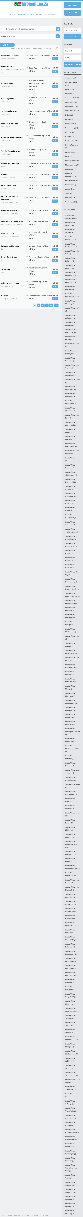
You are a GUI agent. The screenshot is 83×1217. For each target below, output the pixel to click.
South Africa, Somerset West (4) (72, 1009)
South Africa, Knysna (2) (70, 644)
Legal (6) (68, 156)
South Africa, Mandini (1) (70, 673)
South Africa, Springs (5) (70, 1031)
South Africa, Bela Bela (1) (72, 252)
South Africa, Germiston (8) (70, 494)
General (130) (70, 136)
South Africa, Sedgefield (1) (70, 995)
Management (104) (72, 161)
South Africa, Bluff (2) (72, 309)
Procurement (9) (71, 180)
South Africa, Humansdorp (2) (71, 580)
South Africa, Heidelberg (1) (70, 537)
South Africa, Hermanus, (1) (70, 559)
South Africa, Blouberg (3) (70, 302)
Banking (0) (69, 89)
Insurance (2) (70, 152)
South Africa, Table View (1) (72, 1080)
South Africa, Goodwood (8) (70, 516)
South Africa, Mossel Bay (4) (70, 740)
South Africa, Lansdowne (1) (70, 666)
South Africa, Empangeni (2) (70, 480)
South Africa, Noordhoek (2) (70, 778)
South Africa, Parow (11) (70, 821)
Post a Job (44, 1215)
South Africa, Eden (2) (72, 459)
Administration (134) (71, 83)
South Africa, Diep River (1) (72, 416)
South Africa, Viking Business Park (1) (71, 1168)
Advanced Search (51, 14)
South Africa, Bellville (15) (70, 259)
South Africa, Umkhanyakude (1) (72, 1130)
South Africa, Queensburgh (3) (71, 902)
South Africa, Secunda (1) (70, 988)
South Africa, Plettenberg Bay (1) (72, 867)
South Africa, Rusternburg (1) (71, 973)
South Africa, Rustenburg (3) (70, 966)
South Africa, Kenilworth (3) (70, 608)
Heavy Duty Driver (9, 257)
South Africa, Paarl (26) (72, 814)
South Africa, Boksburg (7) (70, 316)
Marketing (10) (70, 169)
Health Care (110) (71, 141)
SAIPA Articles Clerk (9, 123)
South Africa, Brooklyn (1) (70, 352)
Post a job (72, 5)
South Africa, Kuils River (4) (72, 658)
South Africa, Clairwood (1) (70, 395)
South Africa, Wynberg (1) (70, 1212)
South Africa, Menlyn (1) (70, 687)
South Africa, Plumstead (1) (70, 874)
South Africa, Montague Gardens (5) (72, 731)
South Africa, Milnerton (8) (70, 722)
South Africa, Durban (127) (70, 437)
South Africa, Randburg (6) (70, 917)
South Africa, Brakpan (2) (70, 338)
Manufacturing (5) (72, 165)
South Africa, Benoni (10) (70, 266)
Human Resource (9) (71, 146)
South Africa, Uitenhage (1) (70, 1116)
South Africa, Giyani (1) (70, 509)
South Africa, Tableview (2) (70, 1088)
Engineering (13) (71, 128)
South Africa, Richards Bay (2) (71, 938)
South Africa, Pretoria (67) (70, 895)
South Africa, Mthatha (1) (70, 757)
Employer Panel (37, 14)
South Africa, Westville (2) (70, 1197)
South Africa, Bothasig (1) (70, 323)
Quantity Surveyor (9, 210)
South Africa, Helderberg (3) (71, 544)
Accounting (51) (71, 78)
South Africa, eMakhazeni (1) (71, 473)
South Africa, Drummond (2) (70, 423)
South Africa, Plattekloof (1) (70, 859)
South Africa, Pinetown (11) (70, 852)
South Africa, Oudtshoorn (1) (71, 792)
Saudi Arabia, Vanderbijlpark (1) (72, 216)
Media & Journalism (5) (70, 174)
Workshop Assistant (10, 55)
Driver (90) (69, 119)
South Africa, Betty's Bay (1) (70, 280)
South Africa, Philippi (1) (70, 828)
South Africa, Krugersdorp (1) (71, 651)
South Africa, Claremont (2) (70, 409)
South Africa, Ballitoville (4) (70, 238)
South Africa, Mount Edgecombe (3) (72, 749)
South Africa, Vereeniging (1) (71, 1152)
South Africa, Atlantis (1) (70, 231)
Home (12, 14)
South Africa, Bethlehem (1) (70, 273)
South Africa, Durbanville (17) (71, 445)
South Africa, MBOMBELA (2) (70, 680)
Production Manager (10, 246)
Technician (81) (71, 202)
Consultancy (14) (71, 106)
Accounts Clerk (7, 233)
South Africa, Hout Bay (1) (72, 573)
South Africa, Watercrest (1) (70, 1183)
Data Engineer (7, 98)
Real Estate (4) (70, 185)
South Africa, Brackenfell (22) (71, 330)
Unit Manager (7, 83)
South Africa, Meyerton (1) (70, 694)
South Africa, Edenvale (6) (70, 466)
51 (51, 305)
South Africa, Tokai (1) (72, 1095)
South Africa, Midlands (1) (70, 708)
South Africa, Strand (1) (70, 1066)
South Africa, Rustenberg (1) (70, 959)
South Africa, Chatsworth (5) (70, 387)
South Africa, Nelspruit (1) (70, 764)
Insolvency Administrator (12, 221)
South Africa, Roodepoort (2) (71, 952)
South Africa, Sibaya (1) (70, 1002)
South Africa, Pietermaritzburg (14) (72, 844)
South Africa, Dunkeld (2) (70, 430)
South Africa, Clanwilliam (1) (70, 402)
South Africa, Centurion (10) (70, 373)
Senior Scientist (8, 66)
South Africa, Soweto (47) (70, 1023)
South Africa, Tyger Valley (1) (71, 1109)
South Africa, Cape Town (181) (72, 366)
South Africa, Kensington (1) (70, 616)
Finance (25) (69, 132)
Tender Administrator (10, 151)
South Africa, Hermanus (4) (70, 551)
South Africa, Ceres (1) (72, 380)
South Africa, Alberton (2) (70, 223)
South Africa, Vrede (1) (70, 1176)
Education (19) (70, 123)
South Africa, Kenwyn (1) (70, 623)
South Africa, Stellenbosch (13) (71, 1052)
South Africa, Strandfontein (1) (71, 1073)
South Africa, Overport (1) (70, 807)
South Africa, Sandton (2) (70, 981)
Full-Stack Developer (10, 283)
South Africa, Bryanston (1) (70, 359)
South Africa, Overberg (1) (70, 800)
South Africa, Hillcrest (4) (70, 566)
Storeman (5, 269)
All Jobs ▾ (7, 45)
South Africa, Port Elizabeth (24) (72, 888)
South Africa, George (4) (70, 487)
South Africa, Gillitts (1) (70, 501)
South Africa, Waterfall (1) (70, 1190)
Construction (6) (71, 102)
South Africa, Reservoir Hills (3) (71, 924)
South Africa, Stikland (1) (70, 1059)
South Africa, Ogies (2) (72, 785)
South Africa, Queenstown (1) (71, 909)
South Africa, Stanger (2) (70, 1045)
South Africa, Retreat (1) (70, 931)
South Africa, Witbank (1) (70, 1204)
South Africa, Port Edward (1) (72, 881)
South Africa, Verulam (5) (70, 1159)
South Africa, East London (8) (72, 452)
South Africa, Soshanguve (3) (71, 1016)
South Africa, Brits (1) (72, 345)
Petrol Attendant (8, 185)
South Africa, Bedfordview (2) (71, 245)
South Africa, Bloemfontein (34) (72, 295)
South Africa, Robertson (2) (70, 945)
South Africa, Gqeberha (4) (70, 523)
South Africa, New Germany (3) (72, 771)
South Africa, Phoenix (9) (70, 835)
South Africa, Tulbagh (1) (70, 1102)
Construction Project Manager (10, 198)
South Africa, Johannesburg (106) (72, 594)
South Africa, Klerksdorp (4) (70, 630)
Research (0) (70, 189)
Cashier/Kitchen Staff (10, 163)
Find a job (72, 13)
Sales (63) (68, 193)
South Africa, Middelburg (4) (71, 701)
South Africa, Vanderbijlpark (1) (72, 1138)
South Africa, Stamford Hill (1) (71, 1038)
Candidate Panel (23, 14)
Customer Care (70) (72, 111)
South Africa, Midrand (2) (70, 715)
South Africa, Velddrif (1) (70, 1145)
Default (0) (69, 115)
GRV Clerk (5, 295)
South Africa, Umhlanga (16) (70, 1123)
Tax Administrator (9, 111)
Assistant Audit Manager (12, 137)
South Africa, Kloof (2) (72, 637)
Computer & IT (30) (72, 98)
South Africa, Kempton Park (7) (71, 601)
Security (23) (70, 198)
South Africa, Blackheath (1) (70, 288)
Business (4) (69, 93)
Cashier (4, 174)
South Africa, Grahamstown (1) (71, 530)
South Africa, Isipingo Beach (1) (72, 587)
